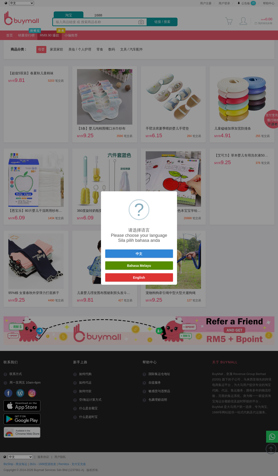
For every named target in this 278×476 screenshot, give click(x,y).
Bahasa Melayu (139, 266)
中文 (139, 254)
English (139, 277)
